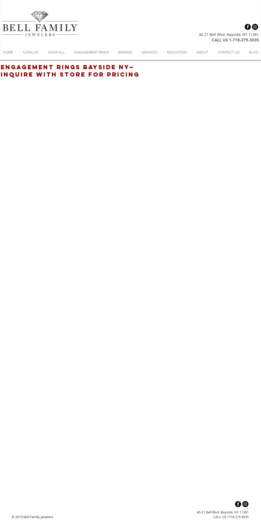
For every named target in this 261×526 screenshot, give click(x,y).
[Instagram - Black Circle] (255, 27)
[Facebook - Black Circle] (248, 27)
